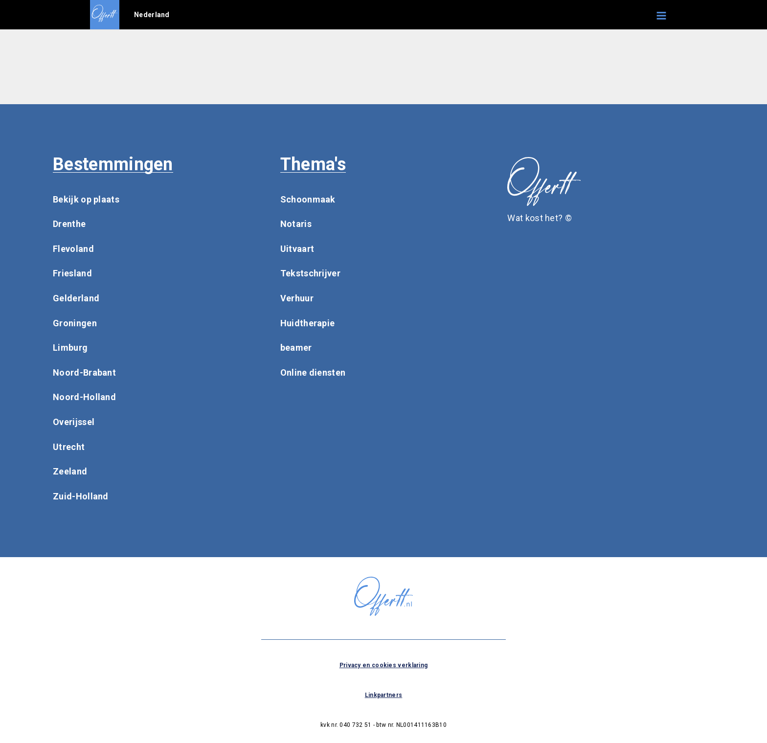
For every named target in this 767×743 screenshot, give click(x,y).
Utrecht (69, 447)
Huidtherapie (307, 323)
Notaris (296, 224)
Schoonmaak (308, 199)
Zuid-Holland (81, 496)
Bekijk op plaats (86, 199)
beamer (296, 347)
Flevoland (73, 249)
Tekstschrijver (310, 273)
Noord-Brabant (84, 372)
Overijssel (73, 422)
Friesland (72, 273)
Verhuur (297, 298)
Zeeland (70, 471)
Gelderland (76, 298)
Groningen (75, 323)
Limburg (70, 347)
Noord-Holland (84, 397)
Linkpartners (384, 695)
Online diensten (313, 372)
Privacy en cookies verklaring (383, 665)
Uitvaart (297, 249)
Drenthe (69, 224)
